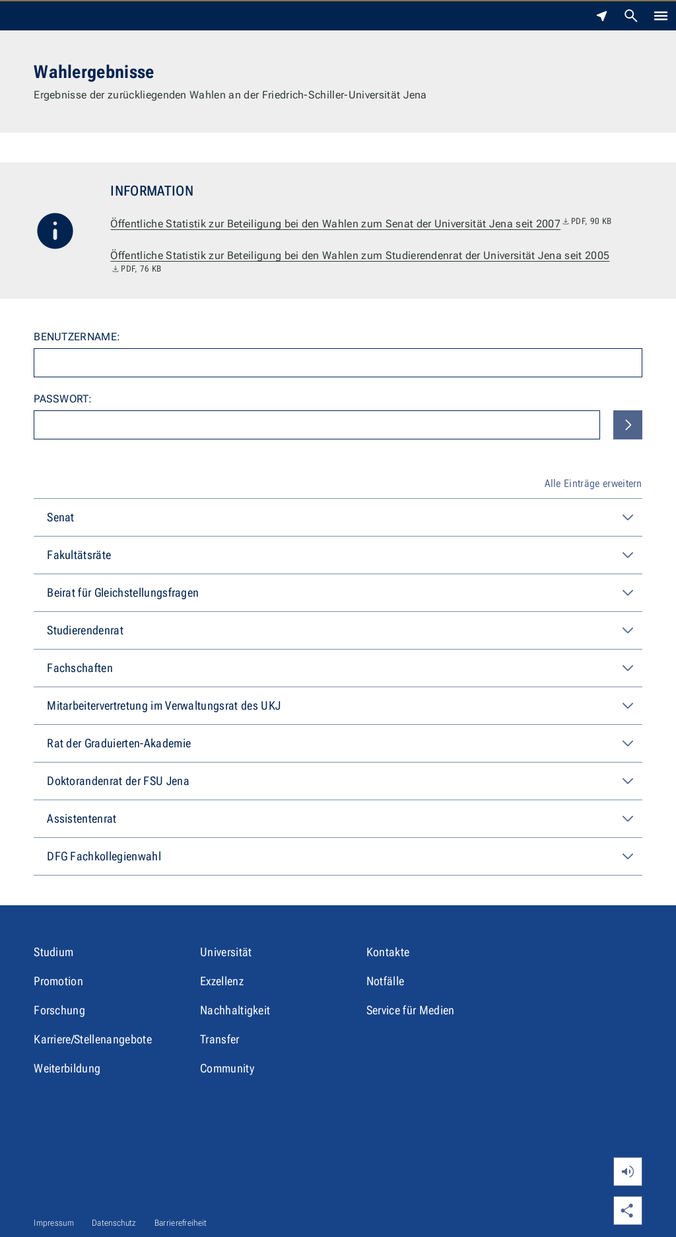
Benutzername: (77, 336)
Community (227, 1068)
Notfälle (385, 981)
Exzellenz (222, 981)
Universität (226, 952)
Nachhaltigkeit (235, 1010)
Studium (53, 952)
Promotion (58, 981)
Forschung (59, 1010)
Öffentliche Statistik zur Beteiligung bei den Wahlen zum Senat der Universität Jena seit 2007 (360, 223)
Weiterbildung (67, 1068)
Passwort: (63, 399)
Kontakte (388, 952)
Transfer (220, 1039)
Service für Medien (410, 1010)
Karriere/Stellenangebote (93, 1039)
